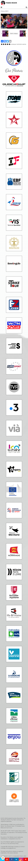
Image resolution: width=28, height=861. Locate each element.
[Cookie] (3, 858)
